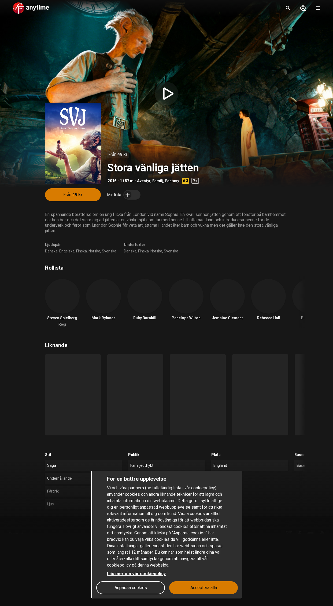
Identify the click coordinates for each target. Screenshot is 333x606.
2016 (112, 181)
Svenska (109, 251)
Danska (51, 251)
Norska (94, 251)
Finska (81, 251)
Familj (157, 181)
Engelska (67, 251)
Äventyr (143, 181)
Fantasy (172, 181)
